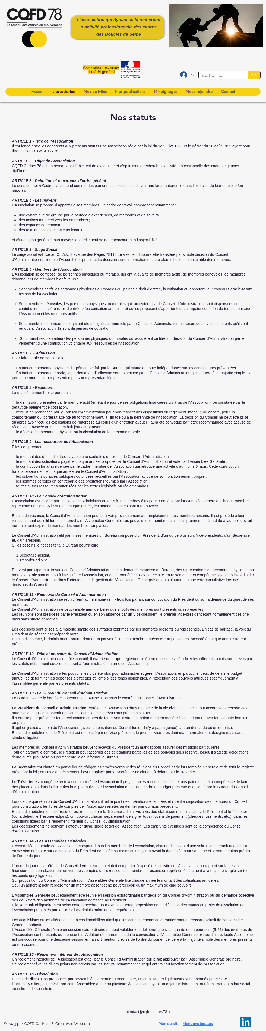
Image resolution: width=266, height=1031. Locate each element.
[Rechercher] (219, 76)
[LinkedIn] (245, 1022)
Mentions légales (198, 1024)
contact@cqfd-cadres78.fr (149, 1012)
